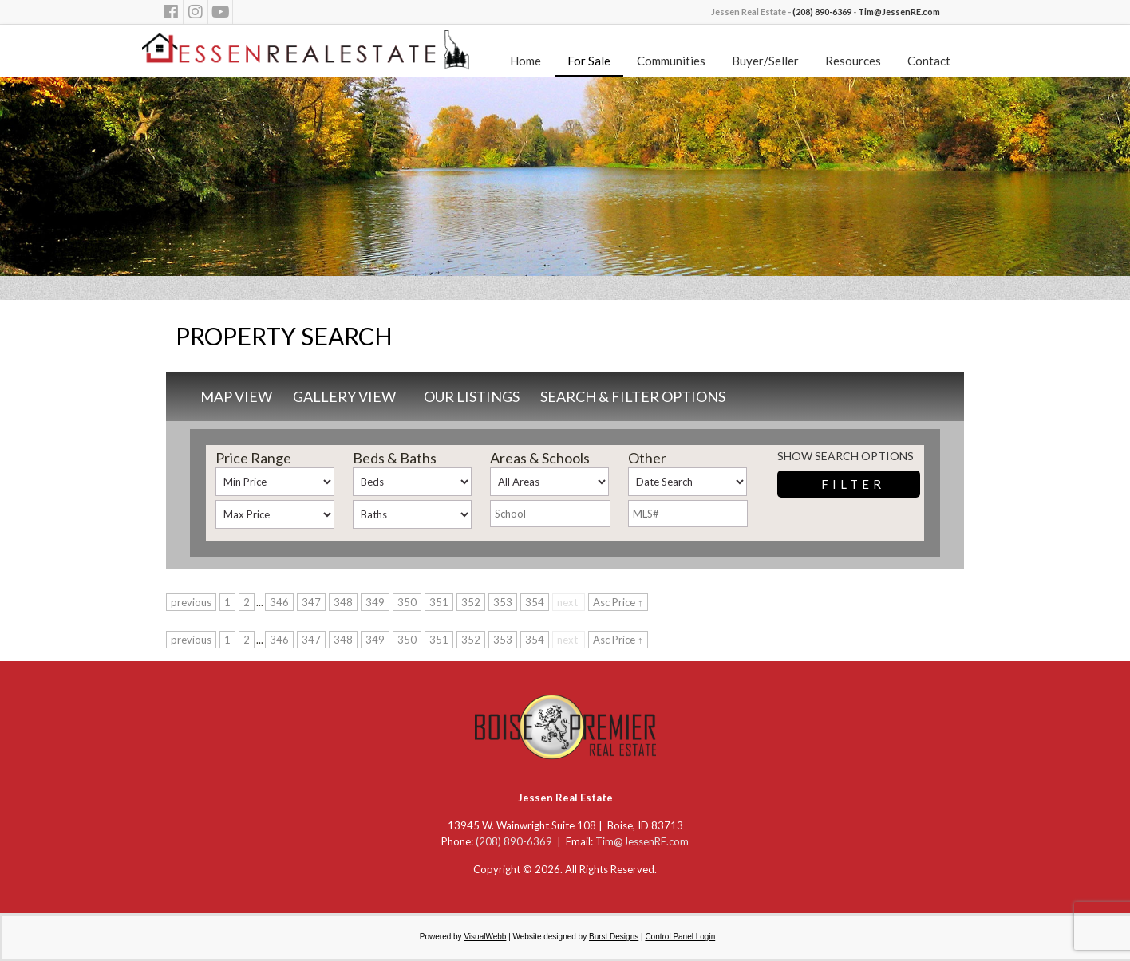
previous (191, 602)
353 (502, 602)
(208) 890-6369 (821, 11)
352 (470, 602)
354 (534, 602)
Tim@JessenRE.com (899, 11)
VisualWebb (485, 936)
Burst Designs (613, 936)
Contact (928, 60)
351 (438, 602)
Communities (671, 60)
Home (525, 60)
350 (407, 602)
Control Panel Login (680, 936)
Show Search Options (845, 456)
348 (343, 602)
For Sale (588, 60)
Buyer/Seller (765, 60)
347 (311, 602)
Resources (853, 60)
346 (279, 602)
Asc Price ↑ (618, 602)
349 (375, 602)
